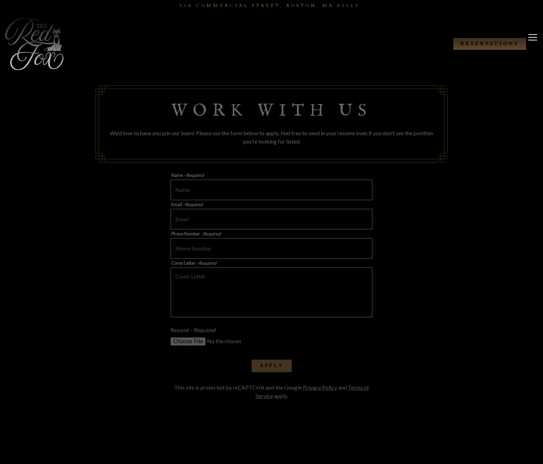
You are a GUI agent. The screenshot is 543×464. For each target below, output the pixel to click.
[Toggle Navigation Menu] (532, 42)
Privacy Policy (320, 388)
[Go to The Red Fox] (269, 5)
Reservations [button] (489, 44)
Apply (271, 367)
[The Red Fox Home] (41, 43)
